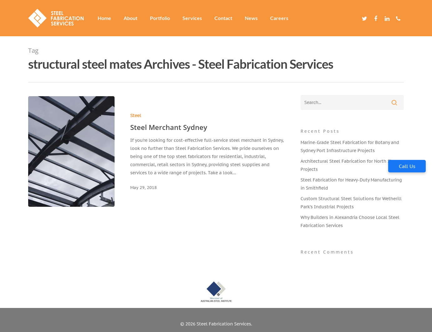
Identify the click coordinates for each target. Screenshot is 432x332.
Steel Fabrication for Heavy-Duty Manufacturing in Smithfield (351, 184)
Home (104, 18)
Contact (223, 18)
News (251, 18)
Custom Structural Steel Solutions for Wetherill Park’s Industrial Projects (351, 203)
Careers (279, 18)
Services (192, 18)
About (130, 18)
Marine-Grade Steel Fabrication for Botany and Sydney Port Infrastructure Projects (350, 146)
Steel (134, 115)
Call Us (407, 166)
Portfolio (160, 18)
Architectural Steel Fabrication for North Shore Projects (350, 165)
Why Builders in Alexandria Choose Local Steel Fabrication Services (350, 221)
